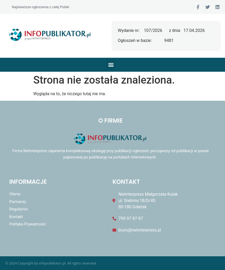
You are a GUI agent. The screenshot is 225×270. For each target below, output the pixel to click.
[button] (110, 64)
